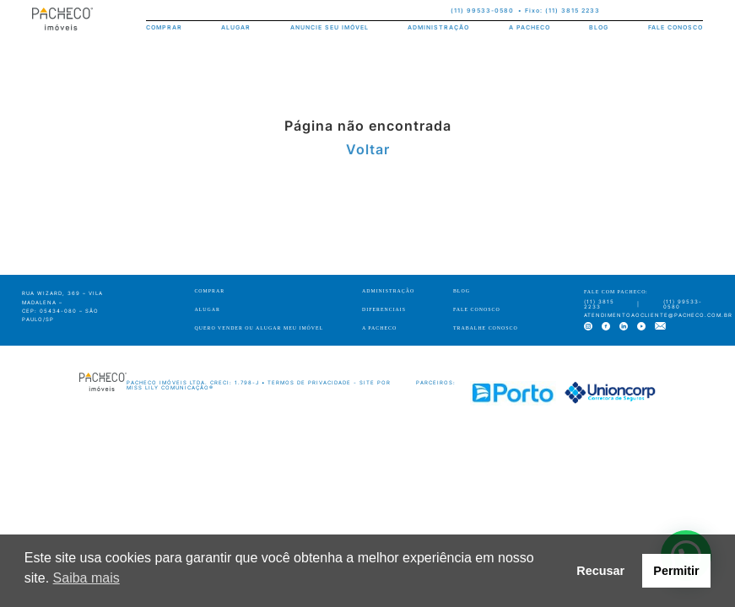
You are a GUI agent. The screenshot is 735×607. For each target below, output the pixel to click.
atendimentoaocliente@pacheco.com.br (658, 315)
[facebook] (643, 11)
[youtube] (679, 11)
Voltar (368, 149)
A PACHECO (529, 27)
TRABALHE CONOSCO (485, 327)
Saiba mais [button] (86, 578)
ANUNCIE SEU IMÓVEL (329, 27)
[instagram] (625, 11)
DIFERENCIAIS (384, 309)
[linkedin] (661, 11)
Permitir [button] (676, 570)
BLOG (598, 27)
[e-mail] (697, 11)
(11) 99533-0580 (482, 10)
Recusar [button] (600, 570)
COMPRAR (164, 27)
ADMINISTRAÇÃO (438, 27)
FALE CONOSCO (675, 27)
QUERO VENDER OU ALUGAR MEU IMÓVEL (258, 327)
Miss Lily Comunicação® (170, 387)
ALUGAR (236, 27)
